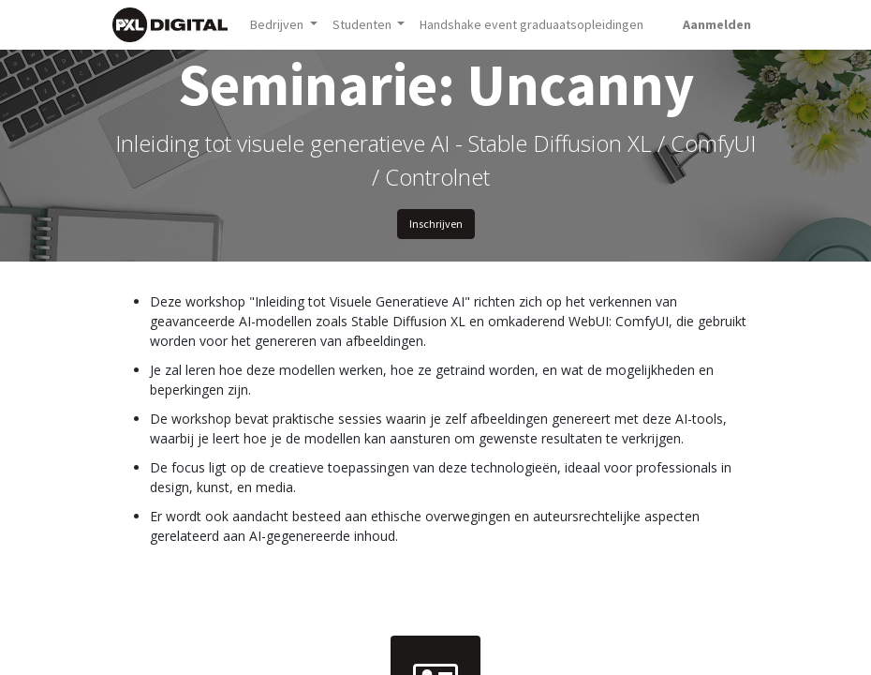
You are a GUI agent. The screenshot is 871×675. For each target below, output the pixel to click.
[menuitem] (531, 25)
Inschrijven (436, 224)
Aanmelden (717, 24)
